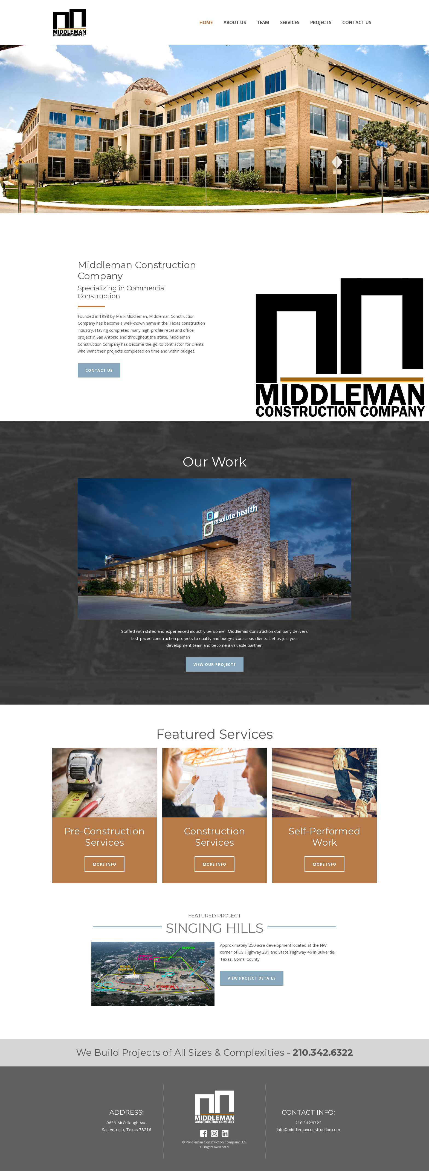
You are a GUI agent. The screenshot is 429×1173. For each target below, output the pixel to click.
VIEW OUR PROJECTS (214, 665)
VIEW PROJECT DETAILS (254, 980)
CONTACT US (100, 370)
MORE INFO (104, 865)
